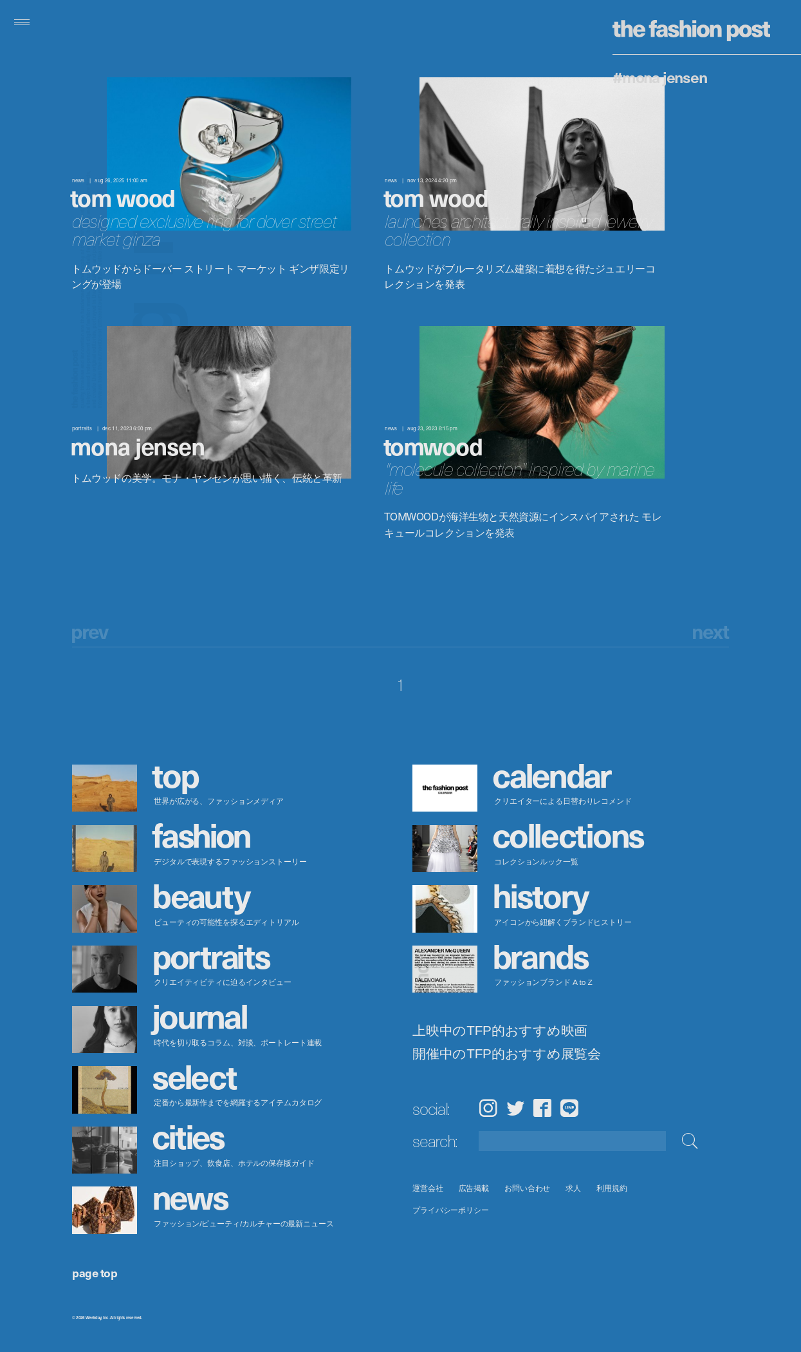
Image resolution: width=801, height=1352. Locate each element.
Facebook (542, 1108)
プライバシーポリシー (450, 1210)
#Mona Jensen (659, 76)
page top (94, 1272)
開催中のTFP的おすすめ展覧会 (506, 1054)
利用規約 (611, 1188)
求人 (574, 1188)
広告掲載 (474, 1188)
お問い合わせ (527, 1188)
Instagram (488, 1108)
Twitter (515, 1108)
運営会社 (427, 1188)
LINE (569, 1108)
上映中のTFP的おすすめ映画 (499, 1031)
